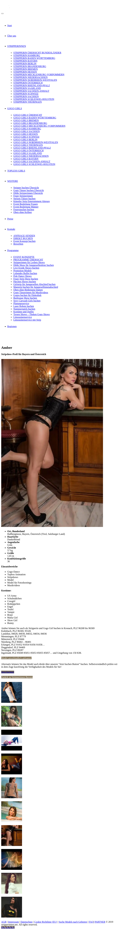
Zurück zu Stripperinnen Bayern (17, 677)
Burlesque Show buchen (25, 298)
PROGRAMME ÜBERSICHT (28, 259)
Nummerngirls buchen (24, 309)
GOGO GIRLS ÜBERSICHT (27, 115)
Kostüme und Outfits (23, 311)
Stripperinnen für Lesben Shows (29, 262)
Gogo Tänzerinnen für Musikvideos (30, 292)
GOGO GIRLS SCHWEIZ (26, 137)
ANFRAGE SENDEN (24, 235)
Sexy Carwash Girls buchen (26, 300)
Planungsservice (21, 303)
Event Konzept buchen (24, 241)
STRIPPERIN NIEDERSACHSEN (30, 77)
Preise (10, 218)
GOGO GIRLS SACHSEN (26, 131)
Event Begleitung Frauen (25, 204)
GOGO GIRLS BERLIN (25, 139)
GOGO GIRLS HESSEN (25, 134)
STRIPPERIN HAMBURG (26, 55)
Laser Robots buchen (23, 306)
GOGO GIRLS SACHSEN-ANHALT (31, 161)
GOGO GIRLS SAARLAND (27, 153)
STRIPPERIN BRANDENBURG (29, 66)
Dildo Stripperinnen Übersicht (28, 193)
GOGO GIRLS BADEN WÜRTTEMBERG (34, 117)
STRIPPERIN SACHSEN (26, 96)
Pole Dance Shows (22, 276)
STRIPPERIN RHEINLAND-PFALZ (31, 85)
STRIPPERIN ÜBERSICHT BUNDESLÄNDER (37, 52)
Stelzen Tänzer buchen (24, 198)
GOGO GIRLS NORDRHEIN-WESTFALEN (35, 142)
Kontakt (11, 229)
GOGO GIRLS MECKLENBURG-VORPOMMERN (39, 126)
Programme (13, 250)
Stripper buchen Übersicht (26, 187)
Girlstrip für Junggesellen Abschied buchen (34, 284)
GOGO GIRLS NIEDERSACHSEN (31, 156)
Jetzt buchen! (7, 672)
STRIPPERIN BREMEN (25, 69)
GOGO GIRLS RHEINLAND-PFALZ (32, 148)
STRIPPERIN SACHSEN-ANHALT (31, 91)
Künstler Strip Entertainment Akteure (31, 201)
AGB (3, 922)
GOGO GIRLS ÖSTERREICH (28, 150)
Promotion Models (22, 270)
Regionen (12, 326)
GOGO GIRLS (14, 108)
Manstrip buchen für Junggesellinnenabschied (35, 287)
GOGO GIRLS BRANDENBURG (30, 123)
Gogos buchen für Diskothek (27, 295)
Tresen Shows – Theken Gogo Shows (31, 314)
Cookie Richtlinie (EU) (45, 922)
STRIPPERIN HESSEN (25, 72)
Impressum (13, 922)
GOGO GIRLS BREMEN (26, 120)
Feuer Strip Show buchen (25, 279)
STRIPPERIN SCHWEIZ (25, 93)
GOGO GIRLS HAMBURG (27, 128)
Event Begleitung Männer (25, 206)
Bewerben (18, 244)
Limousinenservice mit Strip (27, 320)
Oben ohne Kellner (22, 212)
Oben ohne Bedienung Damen (28, 289)
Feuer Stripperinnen (23, 196)
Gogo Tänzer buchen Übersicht (28, 190)
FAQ (91, 922)
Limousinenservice (22, 317)
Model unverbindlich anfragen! (16, 658)
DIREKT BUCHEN (23, 238)
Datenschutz (27, 922)
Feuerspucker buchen (23, 209)
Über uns (11, 36)
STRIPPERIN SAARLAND (27, 88)
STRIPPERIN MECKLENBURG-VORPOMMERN (38, 74)
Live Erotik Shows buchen (26, 268)
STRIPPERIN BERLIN (24, 63)
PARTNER (99, 922)
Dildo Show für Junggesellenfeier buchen (33, 265)
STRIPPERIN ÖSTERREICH (28, 82)
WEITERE (12, 181)
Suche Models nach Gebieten (73, 922)
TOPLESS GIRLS (16, 170)
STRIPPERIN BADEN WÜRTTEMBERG (34, 58)
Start (9, 25)
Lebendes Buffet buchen (25, 273)
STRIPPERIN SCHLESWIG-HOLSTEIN (33, 99)
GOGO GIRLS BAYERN (25, 158)
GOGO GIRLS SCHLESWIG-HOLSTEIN (34, 164)
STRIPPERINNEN (16, 46)
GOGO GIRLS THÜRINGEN (28, 145)
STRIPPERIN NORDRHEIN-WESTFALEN (35, 80)
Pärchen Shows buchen (24, 281)
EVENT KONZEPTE (23, 257)
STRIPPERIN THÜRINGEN (27, 102)
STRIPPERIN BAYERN (25, 61)
